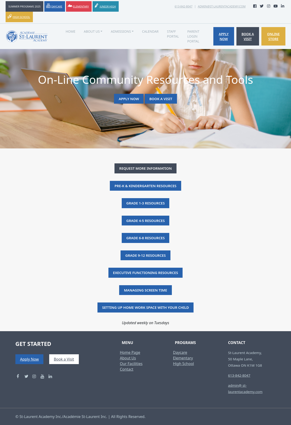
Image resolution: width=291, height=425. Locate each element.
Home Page (130, 352)
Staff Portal (173, 34)
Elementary (81, 6)
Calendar (150, 31)
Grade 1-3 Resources (145, 203)
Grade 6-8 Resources (145, 237)
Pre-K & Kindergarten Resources (145, 185)
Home (70, 31)
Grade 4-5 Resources (145, 220)
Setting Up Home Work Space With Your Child (145, 307)
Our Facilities (131, 363)
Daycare (56, 6)
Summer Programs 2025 (24, 6)
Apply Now (224, 36)
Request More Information (145, 168)
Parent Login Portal (193, 36)
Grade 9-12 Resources (145, 255)
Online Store (273, 36)
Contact (126, 369)
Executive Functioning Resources (145, 272)
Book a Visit (248, 36)
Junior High (108, 6)
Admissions (121, 31)
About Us (92, 31)
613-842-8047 (183, 6)
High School (21, 17)
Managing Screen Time (145, 290)
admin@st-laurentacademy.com (222, 6)
